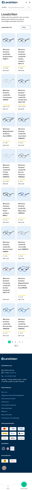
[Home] (8, 486)
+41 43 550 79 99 (8, 376)
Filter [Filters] (25, 27)
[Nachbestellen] (24, 484)
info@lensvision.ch (8, 373)
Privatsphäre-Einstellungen (10, 418)
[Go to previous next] (22, 342)
